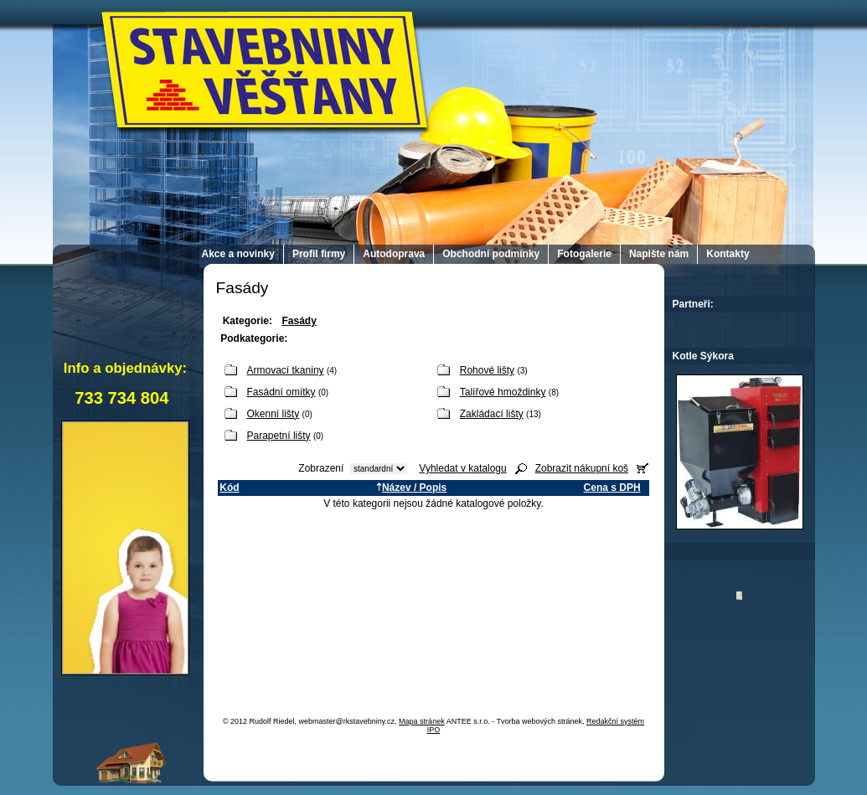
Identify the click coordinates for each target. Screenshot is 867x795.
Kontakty (727, 254)
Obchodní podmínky (490, 254)
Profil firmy (318, 254)
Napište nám (659, 254)
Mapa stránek (422, 721)
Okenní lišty (273, 414)
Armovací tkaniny (285, 370)
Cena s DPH (612, 487)
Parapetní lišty (279, 435)
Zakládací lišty (492, 414)
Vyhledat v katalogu (462, 468)
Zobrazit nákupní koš (581, 468)
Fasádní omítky (281, 392)
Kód (229, 487)
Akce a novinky (238, 254)
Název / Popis (411, 487)
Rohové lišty (487, 370)
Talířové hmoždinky (503, 392)
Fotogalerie (584, 254)
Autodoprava (394, 254)
